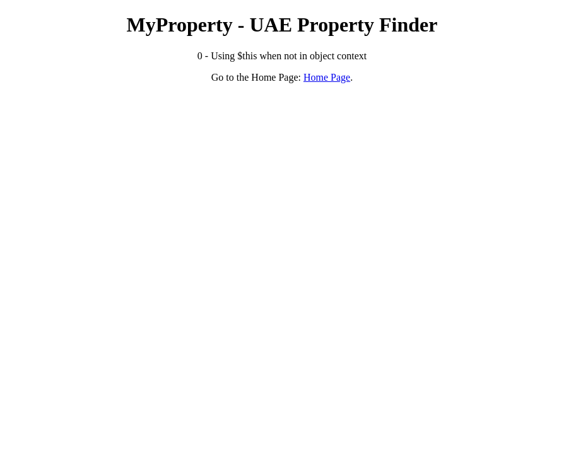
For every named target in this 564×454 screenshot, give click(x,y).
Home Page (326, 77)
